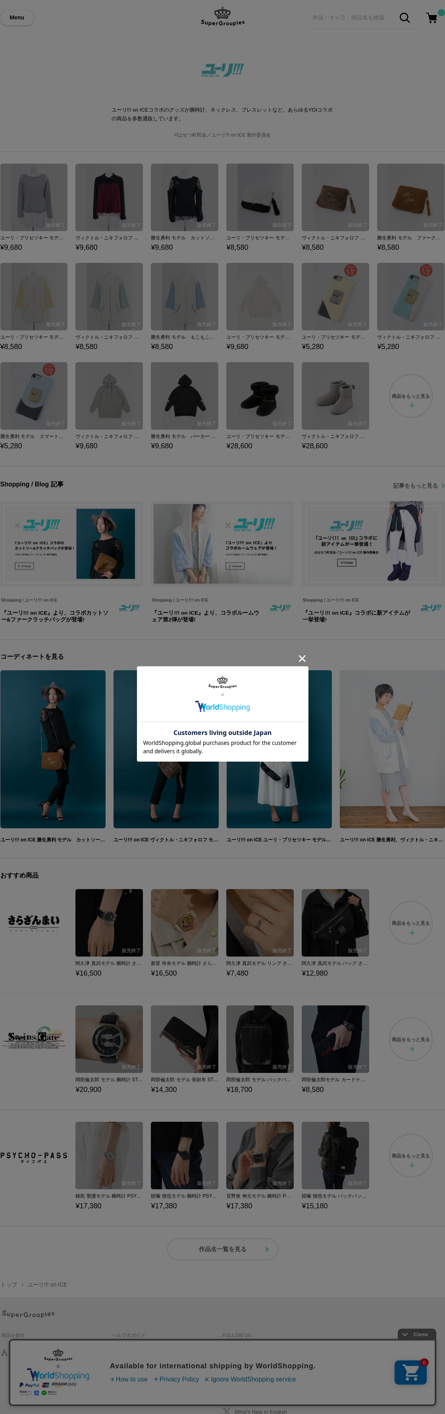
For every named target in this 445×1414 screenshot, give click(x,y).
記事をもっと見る (415, 485)
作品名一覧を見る (223, 1248)
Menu (17, 17)
